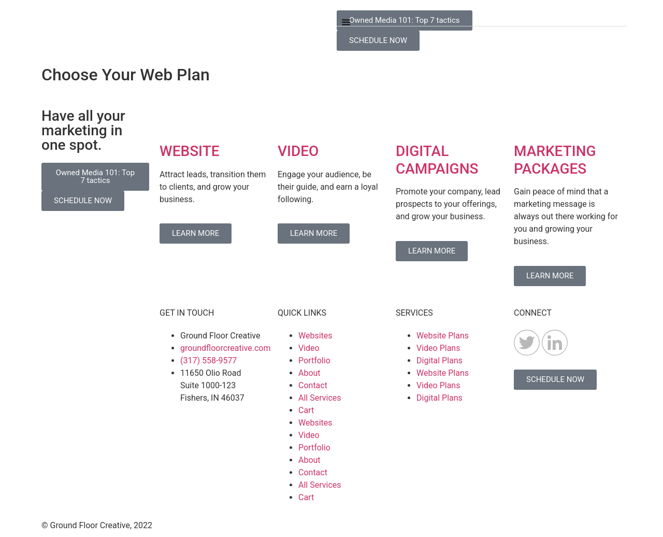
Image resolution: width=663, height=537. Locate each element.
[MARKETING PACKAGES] (527, 122)
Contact (312, 385)
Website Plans (442, 336)
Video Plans (438, 348)
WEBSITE (190, 151)
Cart (306, 410)
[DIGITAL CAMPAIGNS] (409, 122)
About (309, 373)
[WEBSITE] (172, 122)
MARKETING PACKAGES (555, 160)
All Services (319, 398)
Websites (315, 336)
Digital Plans (439, 360)
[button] (482, 18)
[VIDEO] (291, 122)
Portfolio (314, 360)
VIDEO (298, 151)
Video (309, 348)
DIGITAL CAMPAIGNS (437, 160)
